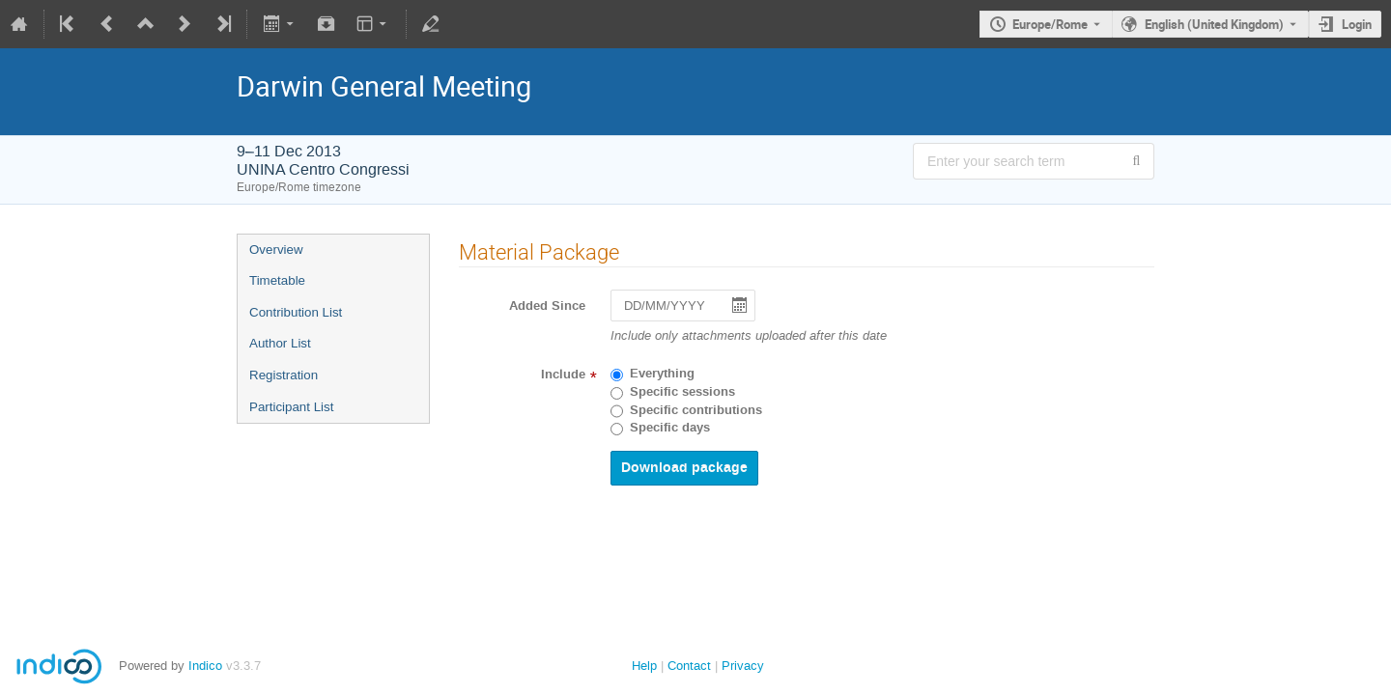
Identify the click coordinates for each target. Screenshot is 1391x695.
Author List (280, 343)
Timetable (277, 280)
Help (644, 665)
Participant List (291, 407)
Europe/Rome (1050, 24)
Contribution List (295, 312)
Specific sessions (682, 392)
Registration (283, 375)
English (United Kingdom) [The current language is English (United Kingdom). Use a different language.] (1214, 24)
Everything (662, 373)
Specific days (670, 427)
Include (563, 374)
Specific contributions (696, 410)
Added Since (547, 306)
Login (1357, 24)
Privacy (743, 665)
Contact (689, 665)
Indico (205, 665)
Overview (276, 249)
